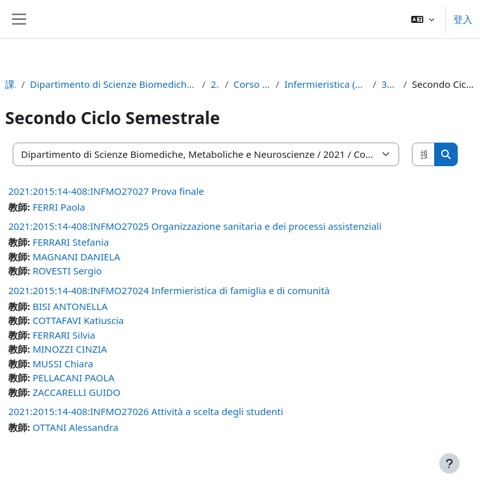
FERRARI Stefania (70, 242)
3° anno (389, 84)
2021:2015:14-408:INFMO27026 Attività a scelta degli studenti (145, 411)
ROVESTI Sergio (67, 270)
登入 (462, 19)
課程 (10, 84)
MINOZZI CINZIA (69, 348)
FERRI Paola (58, 207)
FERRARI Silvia (63, 334)
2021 (215, 84)
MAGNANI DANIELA (76, 256)
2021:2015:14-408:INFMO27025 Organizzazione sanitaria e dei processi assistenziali (194, 226)
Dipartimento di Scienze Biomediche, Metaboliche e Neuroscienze (113, 84)
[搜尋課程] (423, 154)
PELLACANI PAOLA (73, 377)
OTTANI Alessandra (75, 427)
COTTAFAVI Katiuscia (78, 320)
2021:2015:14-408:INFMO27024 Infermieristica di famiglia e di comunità (169, 290)
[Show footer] (449, 463)
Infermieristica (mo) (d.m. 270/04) (326, 84)
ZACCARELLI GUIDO (76, 392)
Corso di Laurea (252, 84)
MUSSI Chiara (62, 363)
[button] (422, 19)
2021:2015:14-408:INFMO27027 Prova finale (106, 191)
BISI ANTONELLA (70, 306)
